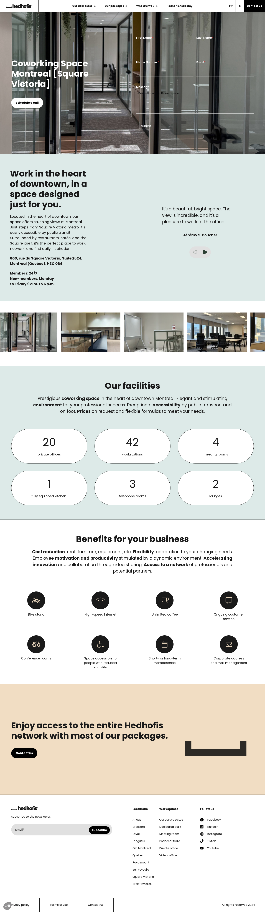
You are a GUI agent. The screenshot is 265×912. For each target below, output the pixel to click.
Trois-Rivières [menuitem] (142, 884)
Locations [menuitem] (140, 809)
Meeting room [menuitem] (169, 834)
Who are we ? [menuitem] (145, 6)
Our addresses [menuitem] (82, 6)
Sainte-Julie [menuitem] (140, 870)
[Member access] (240, 6)
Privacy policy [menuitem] (19, 905)
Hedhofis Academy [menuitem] (179, 6)
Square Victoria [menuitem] (143, 877)
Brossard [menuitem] (138, 827)
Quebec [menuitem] (138, 855)
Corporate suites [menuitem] (171, 820)
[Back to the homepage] (19, 6)
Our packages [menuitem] (114, 6)
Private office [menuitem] (168, 848)
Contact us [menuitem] (95, 905)
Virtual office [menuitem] (168, 855)
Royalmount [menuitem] (140, 862)
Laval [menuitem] (136, 834)
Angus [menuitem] (136, 820)
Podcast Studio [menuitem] (169, 841)
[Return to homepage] (24, 808)
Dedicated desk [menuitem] (170, 827)
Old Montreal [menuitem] (141, 848)
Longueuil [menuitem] (138, 841)
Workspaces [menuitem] (168, 809)
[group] (93, 332)
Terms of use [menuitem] (59, 905)
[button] (205, 252)
